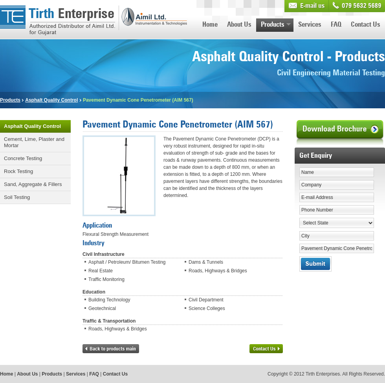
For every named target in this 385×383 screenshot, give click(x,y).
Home (210, 25)
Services (309, 25)
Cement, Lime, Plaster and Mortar (34, 142)
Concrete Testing (23, 158)
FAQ (336, 25)
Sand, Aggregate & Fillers (33, 184)
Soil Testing (17, 197)
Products (276, 25)
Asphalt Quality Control (51, 100)
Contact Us (365, 25)
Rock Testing (18, 171)
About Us (239, 25)
